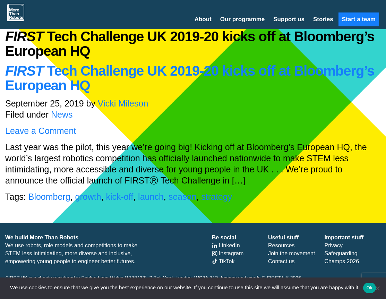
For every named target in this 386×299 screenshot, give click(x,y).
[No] (377, 288)
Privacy (334, 245)
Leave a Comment (40, 131)
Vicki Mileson (123, 103)
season (183, 197)
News (62, 114)
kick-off (119, 197)
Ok (369, 287)
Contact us (281, 261)
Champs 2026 (342, 261)
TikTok (223, 261)
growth (88, 197)
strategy (216, 197)
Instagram (228, 253)
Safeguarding (341, 253)
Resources (281, 245)
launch (151, 197)
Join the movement (291, 253)
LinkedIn (226, 245)
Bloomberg (49, 197)
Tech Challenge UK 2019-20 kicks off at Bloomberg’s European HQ (189, 78)
